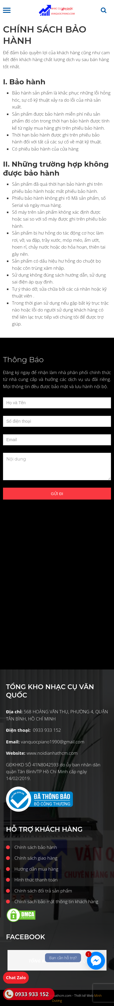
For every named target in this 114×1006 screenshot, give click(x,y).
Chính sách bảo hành (35, 847)
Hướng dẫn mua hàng (36, 869)
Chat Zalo (16, 977)
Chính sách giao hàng (35, 858)
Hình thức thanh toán (36, 880)
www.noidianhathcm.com (51, 753)
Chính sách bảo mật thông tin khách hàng (56, 901)
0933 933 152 (32, 994)
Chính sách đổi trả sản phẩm (43, 891)
